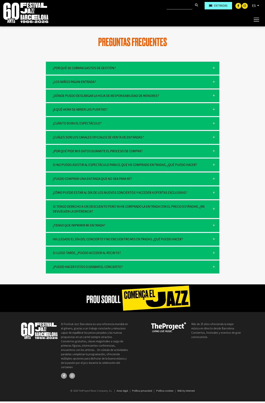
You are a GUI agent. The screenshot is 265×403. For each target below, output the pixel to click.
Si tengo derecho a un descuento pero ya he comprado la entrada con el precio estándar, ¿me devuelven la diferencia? (129, 209)
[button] (132, 68)
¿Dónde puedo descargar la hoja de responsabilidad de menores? (106, 96)
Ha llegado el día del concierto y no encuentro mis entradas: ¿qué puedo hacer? (118, 239)
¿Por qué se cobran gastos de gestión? (84, 68)
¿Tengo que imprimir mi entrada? (79, 225)
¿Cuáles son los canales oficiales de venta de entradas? (98, 137)
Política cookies (165, 390)
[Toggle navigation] (256, 19)
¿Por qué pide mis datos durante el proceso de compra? (98, 151)
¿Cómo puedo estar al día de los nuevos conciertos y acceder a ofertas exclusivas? (120, 192)
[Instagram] (245, 5)
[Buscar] (179, 5)
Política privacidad (142, 390)
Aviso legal (123, 390)
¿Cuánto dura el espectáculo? (77, 123)
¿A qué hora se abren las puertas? (80, 109)
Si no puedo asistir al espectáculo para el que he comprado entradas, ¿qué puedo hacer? (125, 165)
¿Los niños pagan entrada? (74, 82)
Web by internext (186, 390)
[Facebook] (238, 5)
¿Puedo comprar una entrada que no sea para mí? (92, 179)
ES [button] (254, 6)
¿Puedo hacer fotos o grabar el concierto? (88, 267)
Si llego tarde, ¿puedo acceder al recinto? (87, 253)
